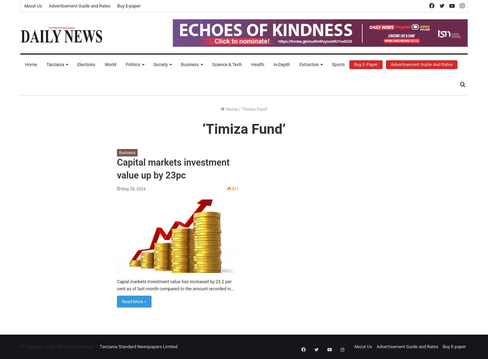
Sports (338, 64)
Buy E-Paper (366, 64)
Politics (133, 64)
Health (257, 64)
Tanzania (55, 64)
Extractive (309, 64)
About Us (33, 5)
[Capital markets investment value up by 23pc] (178, 236)
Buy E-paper (129, 5)
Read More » (134, 301)
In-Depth (281, 64)
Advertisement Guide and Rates (79, 5)
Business (190, 64)
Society (161, 64)
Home (31, 64)
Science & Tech (227, 64)
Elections (86, 64)
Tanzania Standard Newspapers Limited (139, 346)
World (110, 64)
